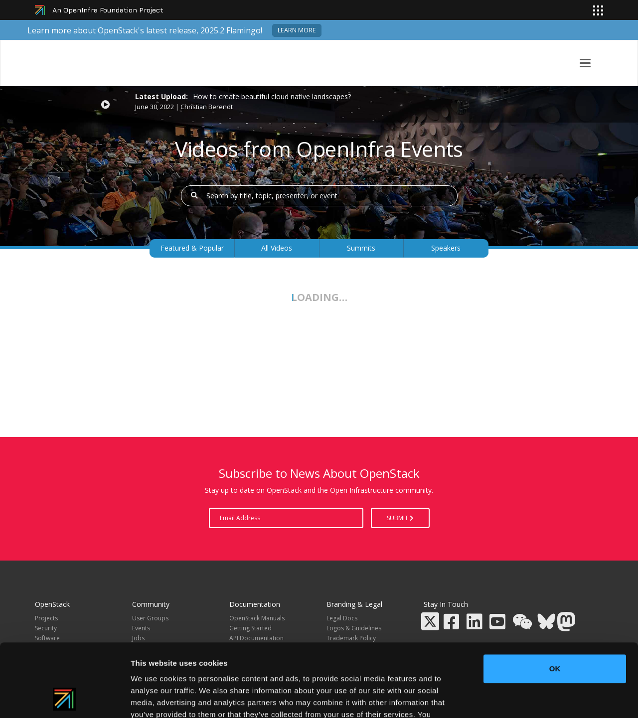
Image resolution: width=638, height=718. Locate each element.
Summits (361, 248)
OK (555, 600)
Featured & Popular (192, 248)
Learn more (297, 30)
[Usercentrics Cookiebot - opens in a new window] (64, 698)
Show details (523, 698)
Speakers (446, 248)
